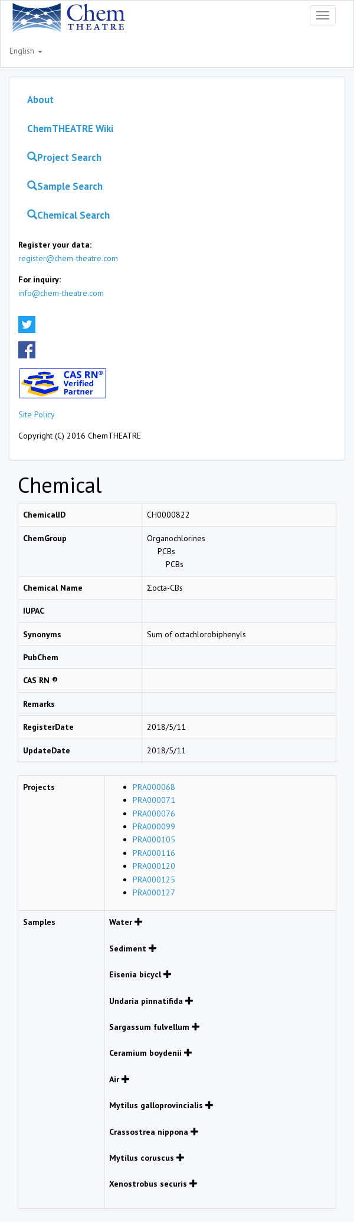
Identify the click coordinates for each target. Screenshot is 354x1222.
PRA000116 (154, 853)
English (25, 50)
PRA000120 (154, 866)
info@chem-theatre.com (61, 293)
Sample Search (65, 186)
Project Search (64, 157)
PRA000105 (154, 839)
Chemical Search (68, 215)
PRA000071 (154, 800)
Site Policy (36, 414)
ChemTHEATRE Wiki (70, 128)
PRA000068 (154, 787)
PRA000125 (154, 879)
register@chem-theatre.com (68, 258)
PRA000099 (154, 826)
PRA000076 (154, 813)
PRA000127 (154, 892)
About (40, 99)
